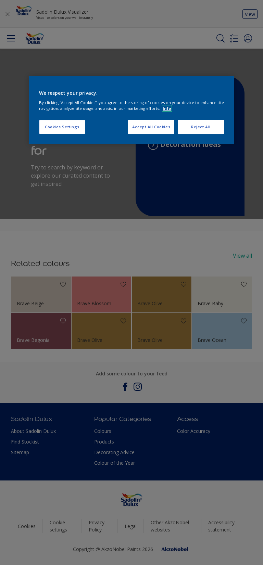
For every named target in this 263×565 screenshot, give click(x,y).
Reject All (201, 126)
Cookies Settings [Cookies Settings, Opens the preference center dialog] (62, 126)
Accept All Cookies (151, 126)
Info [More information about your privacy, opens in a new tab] (167, 108)
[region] (131, 110)
